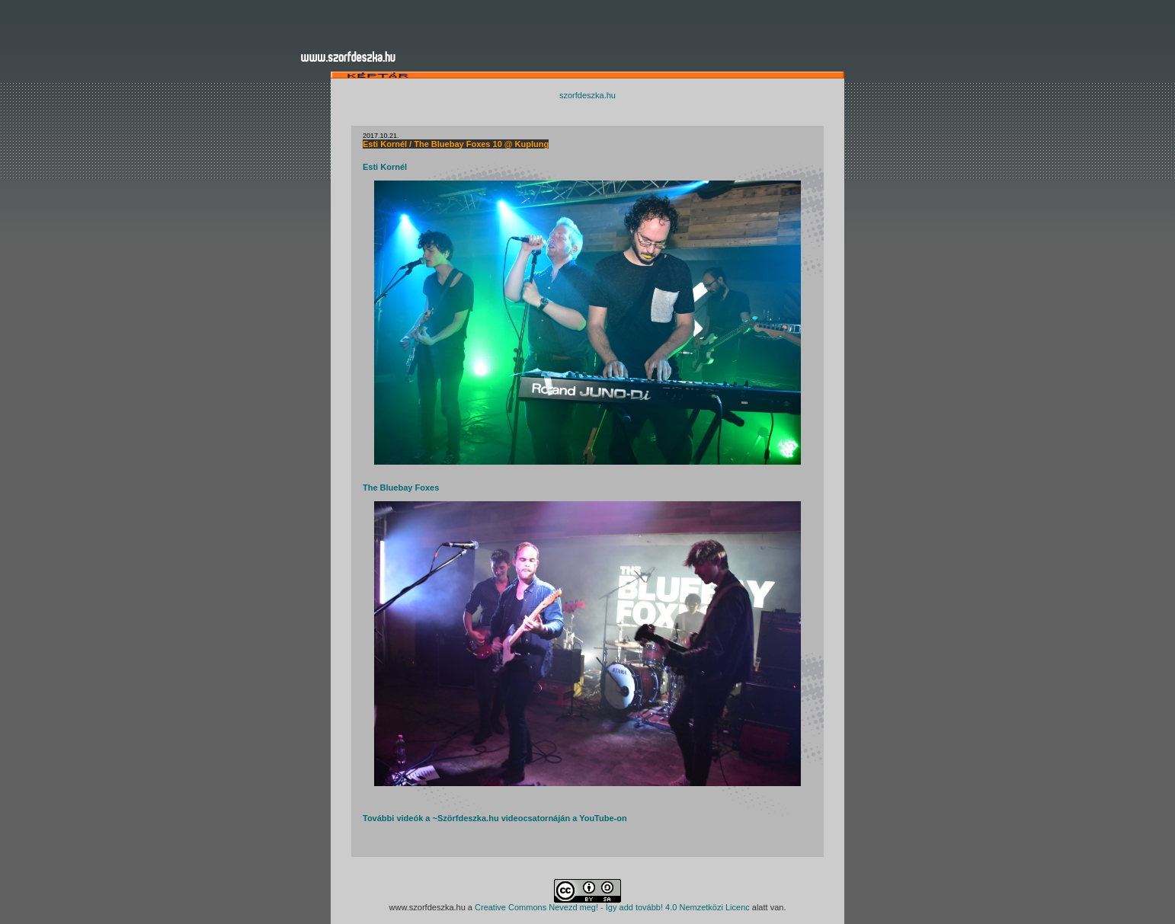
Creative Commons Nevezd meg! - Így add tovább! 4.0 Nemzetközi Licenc (612, 907)
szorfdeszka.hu (587, 95)
